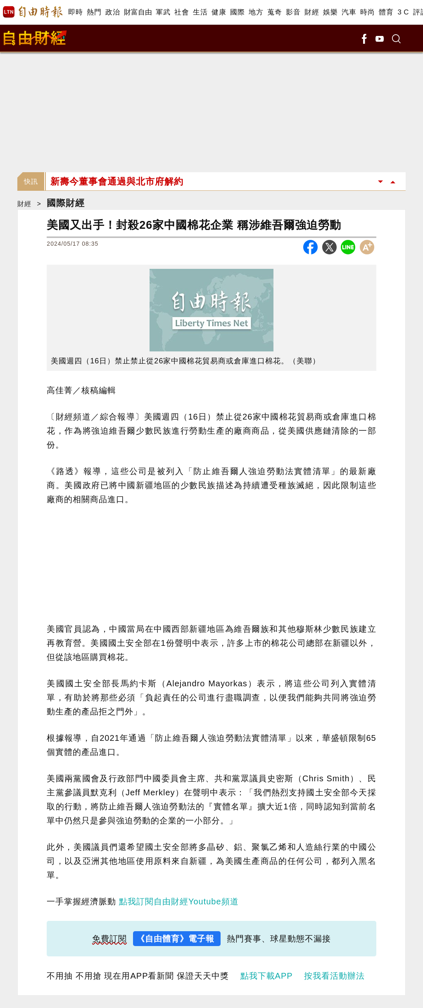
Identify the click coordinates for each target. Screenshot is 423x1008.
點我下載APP (266, 975)
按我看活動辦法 (334, 975)
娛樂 (330, 12)
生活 (200, 12)
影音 (293, 12)
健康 (219, 12)
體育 (386, 12)
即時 (75, 12)
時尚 (367, 12)
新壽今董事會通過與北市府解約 (116, 181)
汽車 (349, 12)
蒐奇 (274, 12)
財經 (311, 12)
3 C (403, 12)
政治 (112, 12)
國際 (237, 12)
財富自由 (138, 12)
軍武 (163, 12)
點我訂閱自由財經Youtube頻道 (179, 901)
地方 (256, 12)
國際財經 (66, 203)
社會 (181, 12)
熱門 (94, 12)
